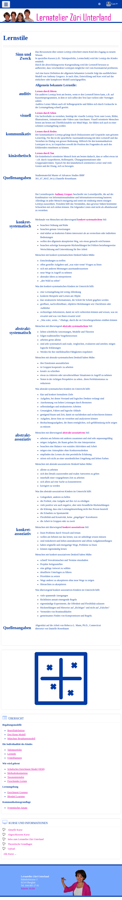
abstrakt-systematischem (75, 326)
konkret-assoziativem (73, 527)
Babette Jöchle (28, 888)
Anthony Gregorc (64, 194)
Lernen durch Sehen (45, 113)
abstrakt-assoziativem (74, 432)
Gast (112, 4)
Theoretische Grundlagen (17, 844)
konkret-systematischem (89, 219)
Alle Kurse (8, 854)
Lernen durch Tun (44, 153)
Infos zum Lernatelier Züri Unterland (23, 839)
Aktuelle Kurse (12, 829)
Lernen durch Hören (45, 91)
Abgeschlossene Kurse (16, 834)
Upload (8, 848)
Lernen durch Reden (45, 131)
